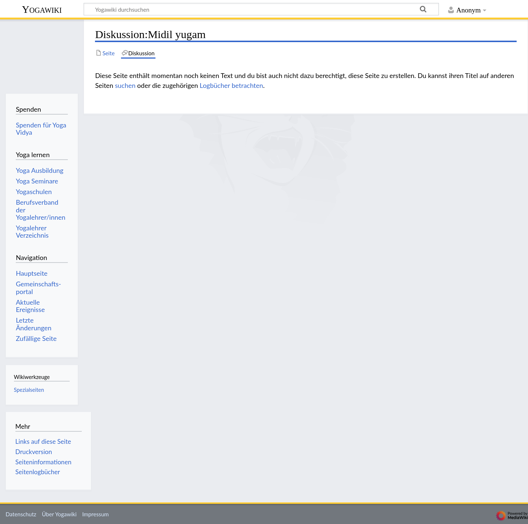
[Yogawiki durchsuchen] (261, 9)
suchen (125, 85)
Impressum (95, 514)
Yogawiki (42, 9)
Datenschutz (21, 514)
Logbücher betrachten (231, 85)
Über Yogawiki (59, 514)
